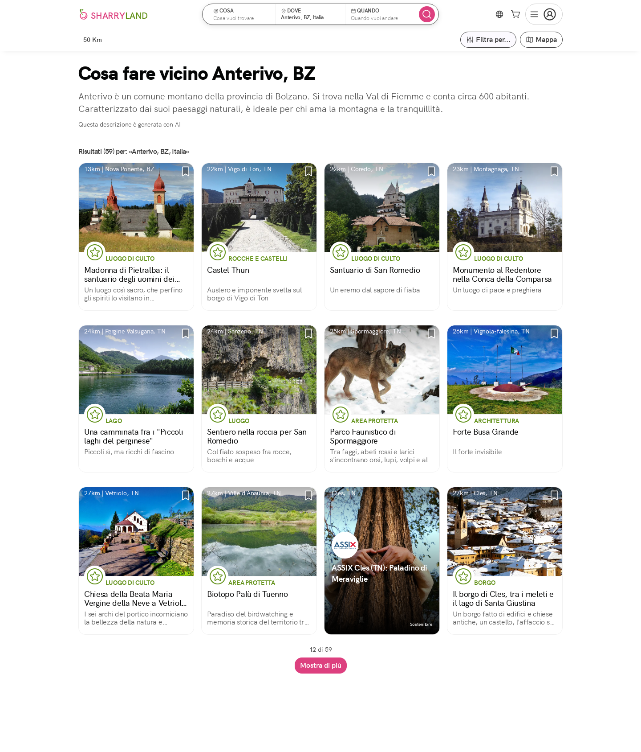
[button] (242, 14)
